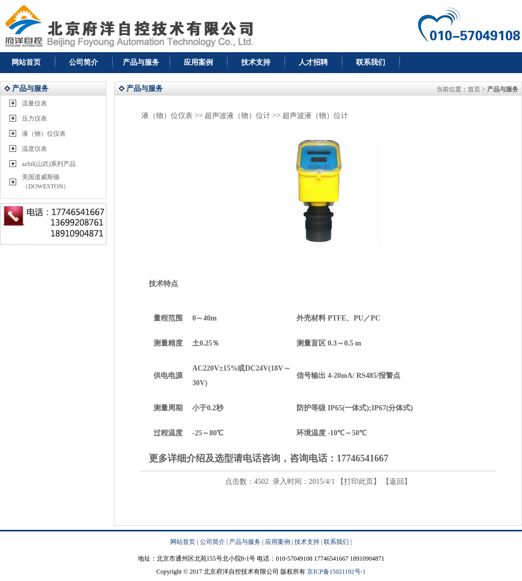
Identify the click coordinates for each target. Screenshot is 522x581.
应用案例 (198, 62)
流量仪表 (34, 103)
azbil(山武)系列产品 (49, 164)
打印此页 (358, 481)
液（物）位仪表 (44, 133)
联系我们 (370, 62)
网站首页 (26, 62)
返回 (396, 481)
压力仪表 (34, 118)
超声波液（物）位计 (237, 116)
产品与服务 (141, 62)
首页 (474, 89)
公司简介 (83, 62)
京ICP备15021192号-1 (336, 571)
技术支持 (255, 62)
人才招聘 (313, 62)
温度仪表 (34, 148)
